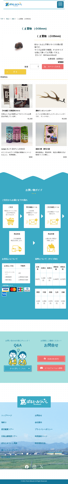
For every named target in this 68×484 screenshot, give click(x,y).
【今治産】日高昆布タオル (10, 110)
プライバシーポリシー (43, 429)
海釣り (4, 422)
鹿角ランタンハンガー (43, 110)
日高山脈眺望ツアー (9, 436)
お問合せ (38, 415)
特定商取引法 (40, 443)
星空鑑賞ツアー (7, 429)
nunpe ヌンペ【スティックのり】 (13, 149)
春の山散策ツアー (8, 457)
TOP (1, 19)
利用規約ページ (41, 436)
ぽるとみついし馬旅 (9, 443)
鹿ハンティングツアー (10, 450)
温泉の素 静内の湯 (43, 149)
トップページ (6, 415)
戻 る (15, 72)
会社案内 (38, 422)
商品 (7, 19)
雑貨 (13, 19)
